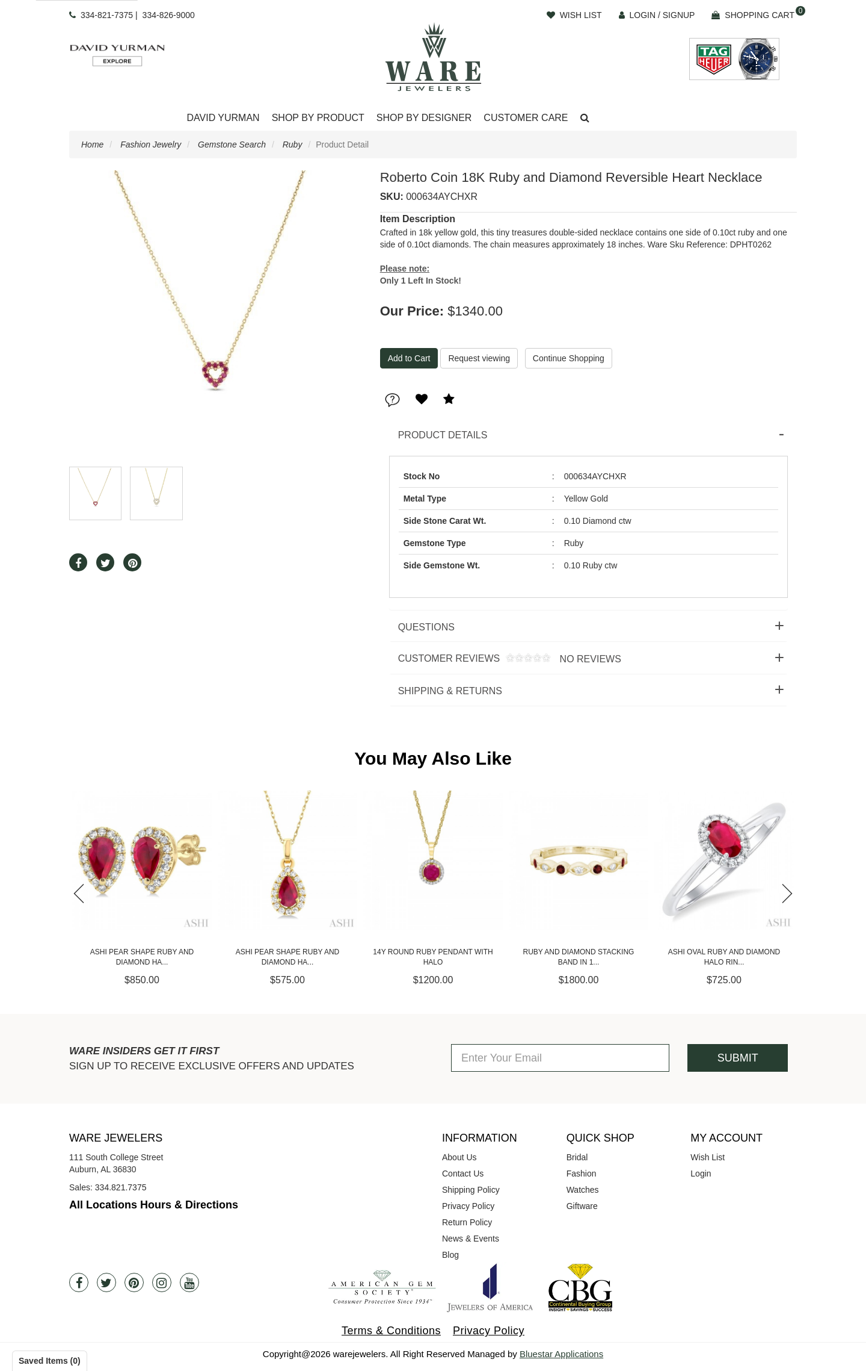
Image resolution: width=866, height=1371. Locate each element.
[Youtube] (189, 1282)
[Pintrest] (134, 1282)
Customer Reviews (505, 659)
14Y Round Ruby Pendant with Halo (433, 957)
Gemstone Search (232, 144)
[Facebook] (78, 1282)
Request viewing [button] (479, 358)
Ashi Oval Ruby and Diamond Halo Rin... (724, 957)
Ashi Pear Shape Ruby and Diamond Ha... (142, 957)
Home (92, 144)
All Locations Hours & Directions (153, 1205)
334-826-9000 (169, 15)
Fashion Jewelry (150, 144)
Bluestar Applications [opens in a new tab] (561, 1354)
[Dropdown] (222, 118)
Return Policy (467, 1222)
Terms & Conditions (391, 1331)
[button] (584, 118)
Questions (426, 627)
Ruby (292, 144)
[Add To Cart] (409, 358)
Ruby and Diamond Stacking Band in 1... (578, 957)
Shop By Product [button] (318, 118)
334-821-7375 (107, 15)
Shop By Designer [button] (424, 118)
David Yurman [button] (222, 118)
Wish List (707, 1157)
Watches (583, 1190)
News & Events (470, 1238)
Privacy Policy (468, 1206)
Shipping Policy (471, 1190)
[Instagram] (161, 1282)
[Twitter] (106, 1282)
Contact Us (463, 1173)
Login (700, 1173)
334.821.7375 (121, 1187)
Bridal (577, 1157)
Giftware (582, 1206)
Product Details (443, 435)
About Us (459, 1157)
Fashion (582, 1173)
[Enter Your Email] (560, 1058)
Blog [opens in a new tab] (450, 1255)
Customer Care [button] (526, 118)
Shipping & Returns (450, 691)
